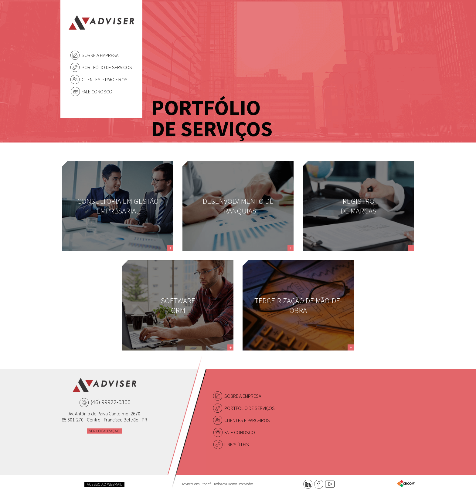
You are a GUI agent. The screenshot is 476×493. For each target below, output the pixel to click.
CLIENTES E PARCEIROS (247, 420)
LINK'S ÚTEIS (236, 444)
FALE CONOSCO (97, 92)
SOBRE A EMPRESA (100, 55)
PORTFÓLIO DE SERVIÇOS (107, 67)
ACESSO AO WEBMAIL (104, 484)
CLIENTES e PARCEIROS (104, 79)
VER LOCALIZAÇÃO (104, 431)
